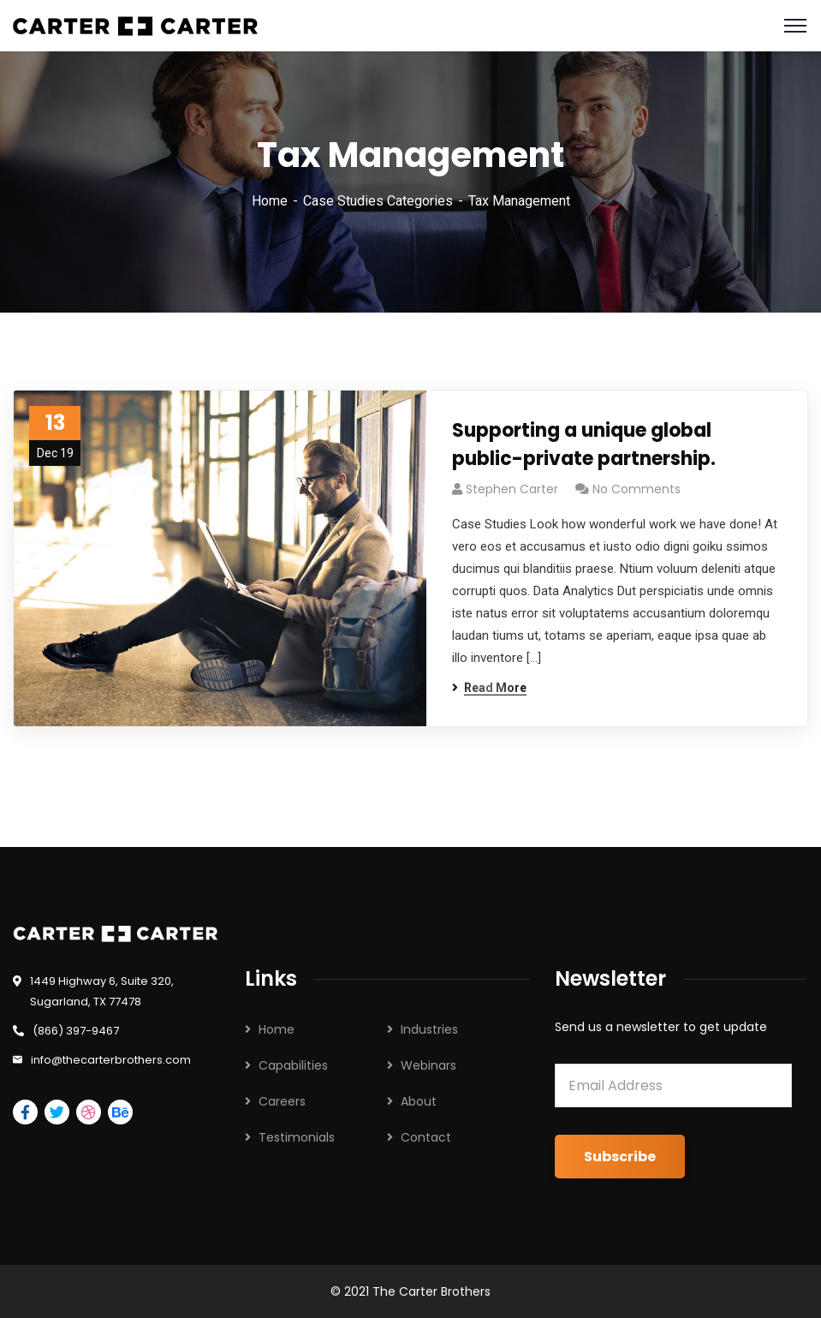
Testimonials (297, 1137)
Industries (429, 1029)
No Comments (636, 489)
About (419, 1101)
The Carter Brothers (431, 1291)
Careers (282, 1101)
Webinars (428, 1065)
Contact (426, 1137)
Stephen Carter (512, 489)
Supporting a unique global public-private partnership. (584, 444)
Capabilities (293, 1065)
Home (270, 201)
